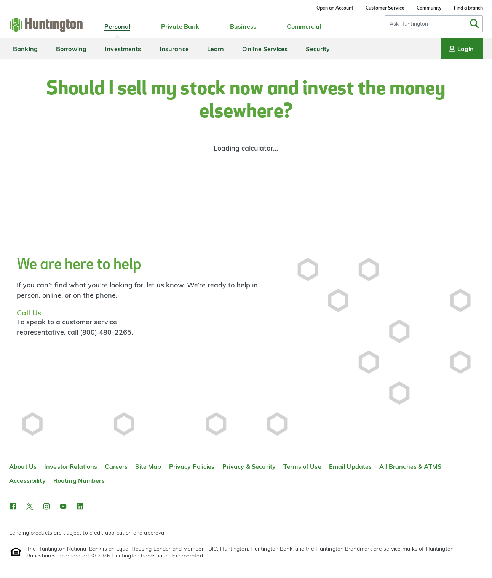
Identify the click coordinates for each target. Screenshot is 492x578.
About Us (23, 466)
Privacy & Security (249, 466)
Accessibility (27, 480)
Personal (117, 26)
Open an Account (334, 8)
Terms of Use (302, 466)
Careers (116, 466)
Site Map (148, 466)
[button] (13, 506)
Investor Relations (70, 466)
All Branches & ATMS (410, 466)
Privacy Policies (192, 466)
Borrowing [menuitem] (71, 49)
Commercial (304, 26)
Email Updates (350, 466)
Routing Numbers (79, 480)
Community (429, 8)
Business (243, 26)
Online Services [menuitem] (265, 49)
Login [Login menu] (461, 49)
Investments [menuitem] (123, 49)
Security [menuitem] (318, 49)
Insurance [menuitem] (174, 49)
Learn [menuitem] (215, 49)
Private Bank (180, 26)
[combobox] (434, 23)
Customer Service (385, 8)
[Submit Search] (474, 23)
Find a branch (468, 8)
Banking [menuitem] (25, 49)
